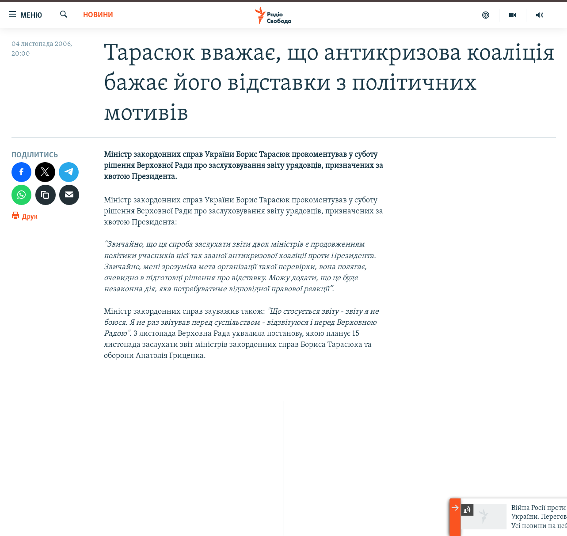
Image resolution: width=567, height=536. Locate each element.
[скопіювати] (45, 195)
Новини (98, 15)
